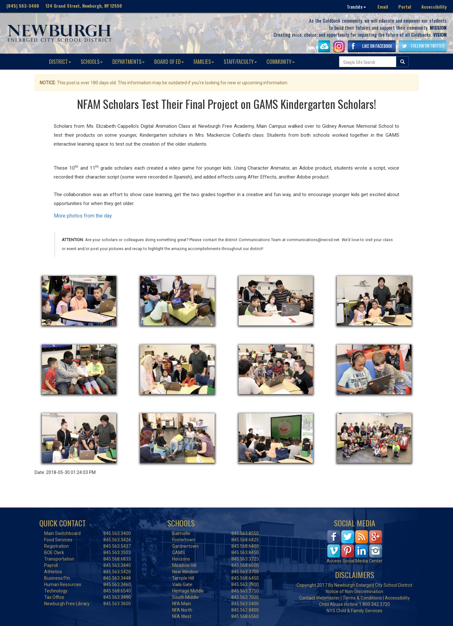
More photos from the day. (83, 216)
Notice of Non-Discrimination (354, 591)
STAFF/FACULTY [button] (240, 61)
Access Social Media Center (355, 560)
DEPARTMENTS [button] (128, 61)
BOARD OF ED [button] (169, 61)
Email (383, 6)
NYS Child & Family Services (354, 610)
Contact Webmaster (319, 597)
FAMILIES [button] (204, 61)
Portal (404, 6)
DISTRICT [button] (60, 61)
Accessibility (434, 6)
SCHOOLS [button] (92, 61)
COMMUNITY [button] (280, 61)
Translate (356, 6)
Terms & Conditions (362, 597)
